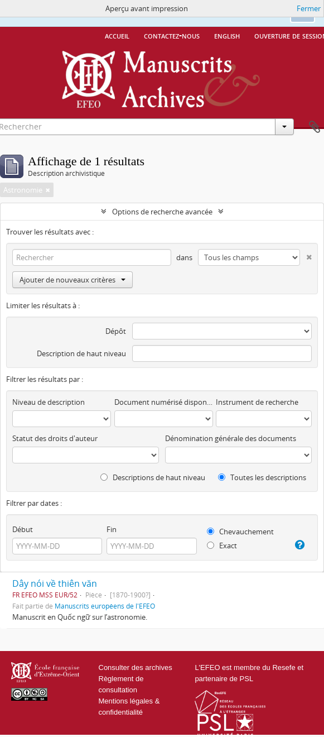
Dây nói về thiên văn (54, 583)
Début (22, 529)
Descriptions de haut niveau (152, 477)
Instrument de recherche (257, 402)
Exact (222, 545)
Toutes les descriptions (262, 477)
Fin (112, 529)
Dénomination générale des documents (230, 438)
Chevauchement (240, 532)
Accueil (117, 35)
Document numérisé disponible (163, 402)
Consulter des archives (135, 667)
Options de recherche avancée (162, 212)
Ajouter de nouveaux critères (72, 280)
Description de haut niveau (81, 353)
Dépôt (115, 331)
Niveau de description (48, 402)
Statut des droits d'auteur (55, 438)
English (227, 35)
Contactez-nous (172, 35)
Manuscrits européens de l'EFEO (105, 605)
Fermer (309, 8)
